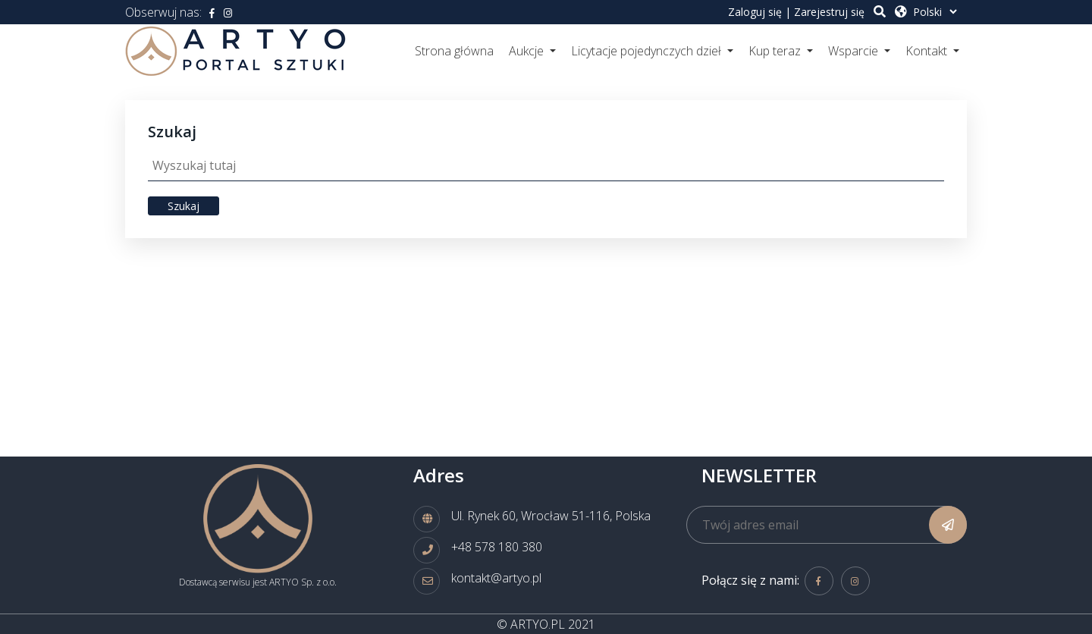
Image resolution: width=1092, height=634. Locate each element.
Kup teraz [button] (776, 50)
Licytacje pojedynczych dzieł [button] (647, 50)
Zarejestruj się (829, 12)
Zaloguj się (755, 12)
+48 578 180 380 (496, 546)
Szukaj (183, 206)
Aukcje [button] (528, 50)
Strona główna (454, 50)
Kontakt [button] (927, 50)
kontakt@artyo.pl (496, 578)
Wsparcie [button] (854, 50)
